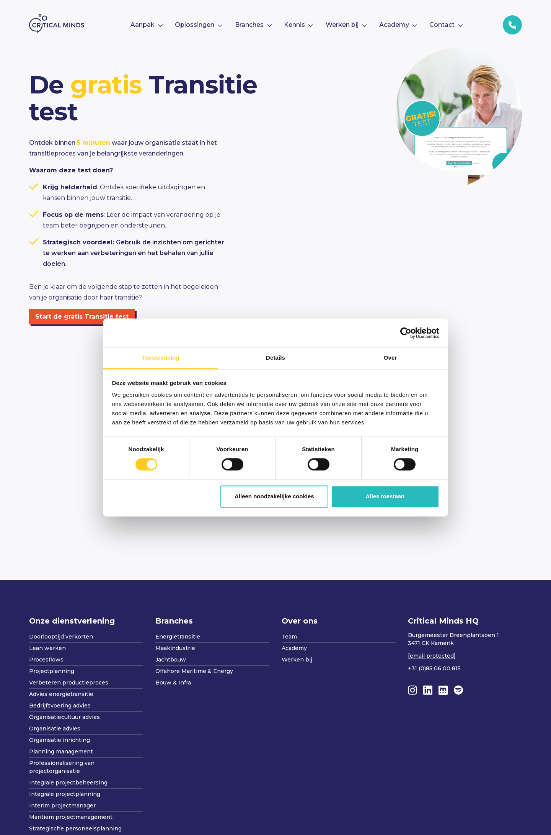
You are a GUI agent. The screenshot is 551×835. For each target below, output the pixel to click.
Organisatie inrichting (59, 740)
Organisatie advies (54, 728)
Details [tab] (275, 357)
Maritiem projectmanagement (70, 817)
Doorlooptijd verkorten (61, 636)
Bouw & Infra (173, 682)
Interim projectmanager (62, 805)
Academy (294, 648)
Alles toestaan (385, 496)
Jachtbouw (170, 659)
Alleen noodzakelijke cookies (274, 496)
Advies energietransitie (61, 694)
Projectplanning (51, 671)
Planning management (61, 751)
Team (289, 636)
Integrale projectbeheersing (68, 782)
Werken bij (297, 659)
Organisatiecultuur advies (64, 717)
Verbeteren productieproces (68, 682)
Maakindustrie (175, 648)
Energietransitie (177, 636)
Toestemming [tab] (160, 357)
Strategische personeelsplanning (75, 828)
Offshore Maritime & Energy (194, 671)
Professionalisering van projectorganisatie (62, 767)
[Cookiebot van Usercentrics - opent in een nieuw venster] (405, 333)
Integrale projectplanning (64, 794)
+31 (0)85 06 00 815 (434, 668)
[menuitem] (146, 25)
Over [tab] (390, 357)
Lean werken (47, 648)
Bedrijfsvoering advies (60, 705)
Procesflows (46, 659)
